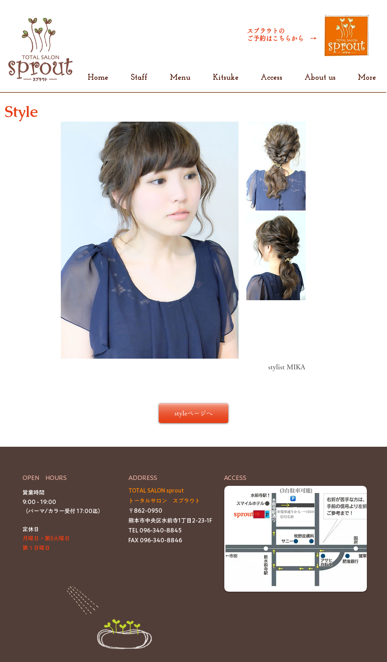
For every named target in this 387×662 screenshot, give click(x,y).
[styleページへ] (193, 413)
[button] (295, 539)
